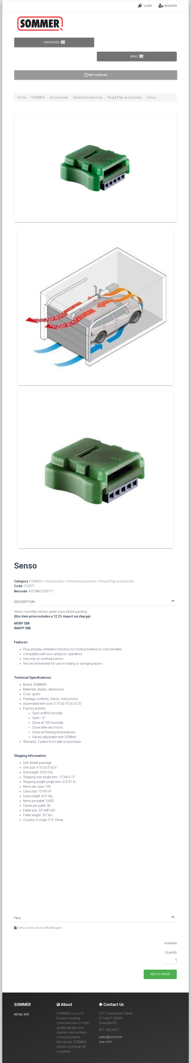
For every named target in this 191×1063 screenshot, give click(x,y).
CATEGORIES (54, 42)
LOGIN (145, 5)
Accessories (59, 97)
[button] (94, 602)
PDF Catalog (95, 75)
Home (21, 97)
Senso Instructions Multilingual (37, 928)
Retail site (21, 1014)
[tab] (95, 600)
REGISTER (167, 5)
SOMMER (38, 97)
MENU (136, 56)
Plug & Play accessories (124, 97)
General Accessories (88, 97)
